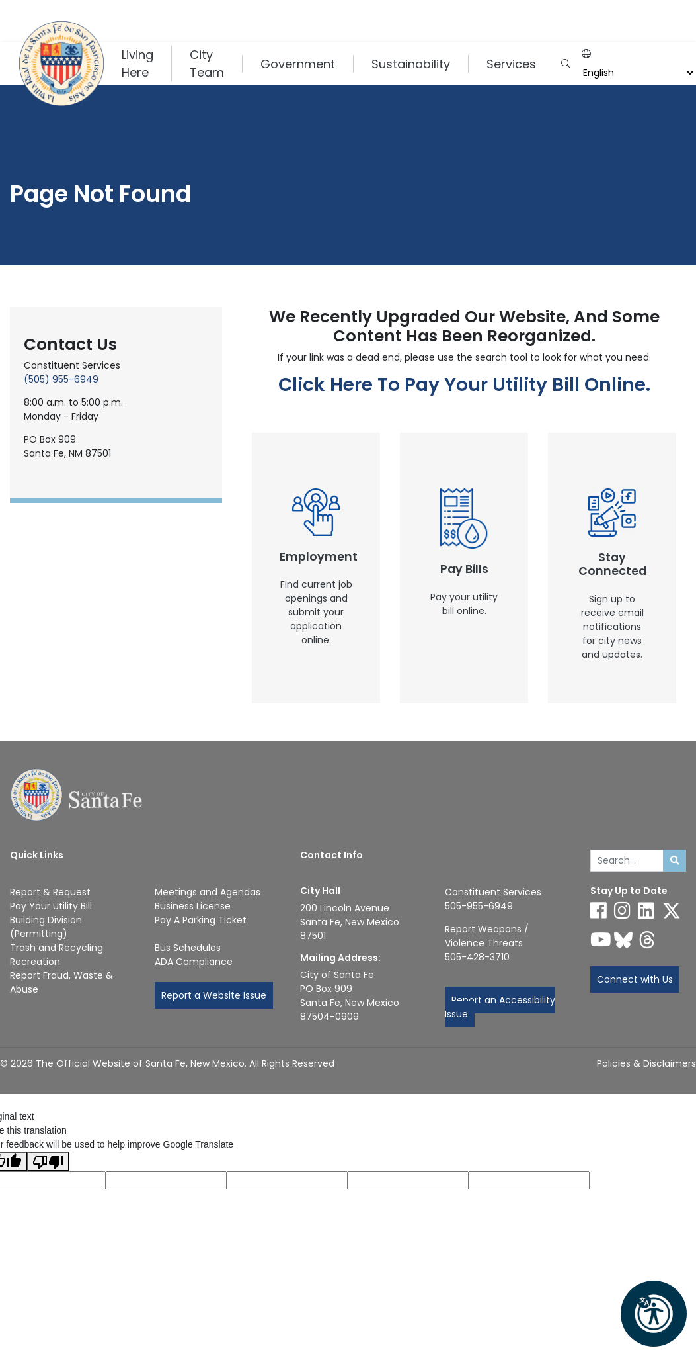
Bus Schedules (188, 947)
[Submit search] (674, 861)
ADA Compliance (194, 961)
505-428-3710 (477, 957)
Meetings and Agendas (207, 892)
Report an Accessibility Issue (500, 1006)
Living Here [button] (137, 63)
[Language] (636, 73)
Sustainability (410, 64)
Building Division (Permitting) (46, 926)
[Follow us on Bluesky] (623, 939)
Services (511, 64)
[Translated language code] (166, 1180)
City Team (207, 63)
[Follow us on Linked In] (646, 910)
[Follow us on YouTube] (600, 939)
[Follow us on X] (671, 910)
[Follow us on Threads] (647, 939)
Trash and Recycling (56, 947)
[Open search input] (565, 64)
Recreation (35, 961)
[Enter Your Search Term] (627, 861)
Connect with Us (635, 979)
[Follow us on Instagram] (622, 910)
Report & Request (50, 892)
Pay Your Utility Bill (51, 906)
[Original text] (287, 1180)
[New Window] (316, 568)
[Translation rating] (529, 1180)
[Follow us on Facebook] (598, 910)
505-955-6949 (479, 906)
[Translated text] (408, 1180)
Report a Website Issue (213, 995)
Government (297, 64)
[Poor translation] (48, 1161)
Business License (193, 906)
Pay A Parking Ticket (201, 920)
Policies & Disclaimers (646, 1063)
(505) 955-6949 (61, 379)
